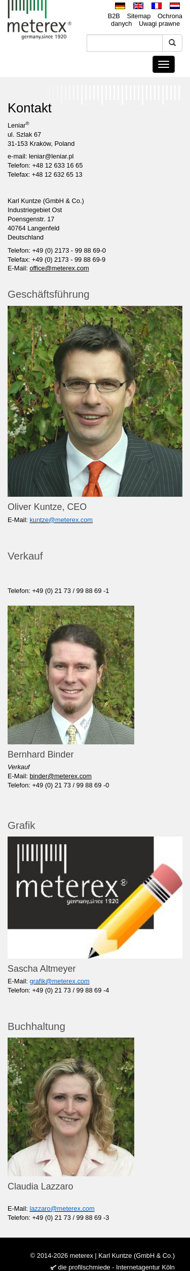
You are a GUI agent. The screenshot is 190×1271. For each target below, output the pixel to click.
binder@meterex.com (60, 776)
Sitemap (138, 16)
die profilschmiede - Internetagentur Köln (116, 1267)
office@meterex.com (59, 268)
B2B (114, 16)
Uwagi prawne (159, 23)
